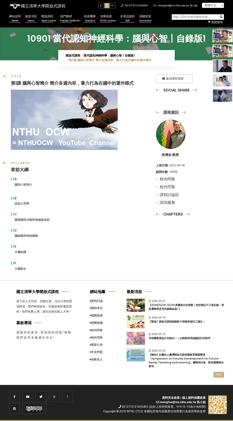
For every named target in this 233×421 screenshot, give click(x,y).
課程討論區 (169, 195)
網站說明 (15, 18)
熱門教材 (70, 18)
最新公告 (96, 344)
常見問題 (96, 352)
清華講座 (108, 18)
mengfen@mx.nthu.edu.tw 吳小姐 (176, 5)
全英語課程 (127, 18)
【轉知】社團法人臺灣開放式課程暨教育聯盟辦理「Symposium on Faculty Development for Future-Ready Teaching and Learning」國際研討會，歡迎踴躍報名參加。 (186, 360)
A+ (112, 5)
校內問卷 (167, 179)
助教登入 (96, 359)
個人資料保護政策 (194, 397)
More (218, 374)
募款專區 (24, 322)
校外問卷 (167, 187)
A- (101, 5)
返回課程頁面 (173, 78)
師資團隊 (90, 18)
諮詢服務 (167, 202)
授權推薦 (96, 323)
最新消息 (31, 18)
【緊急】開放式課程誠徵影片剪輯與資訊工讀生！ (177, 321)
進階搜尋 (215, 22)
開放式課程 (73, 55)
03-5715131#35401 (134, 5)
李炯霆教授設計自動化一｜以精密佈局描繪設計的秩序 (179, 338)
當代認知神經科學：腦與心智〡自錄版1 (109, 55)
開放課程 (48, 18)
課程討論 (96, 301)
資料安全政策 (171, 397)
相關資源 (145, 18)
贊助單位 (96, 308)
